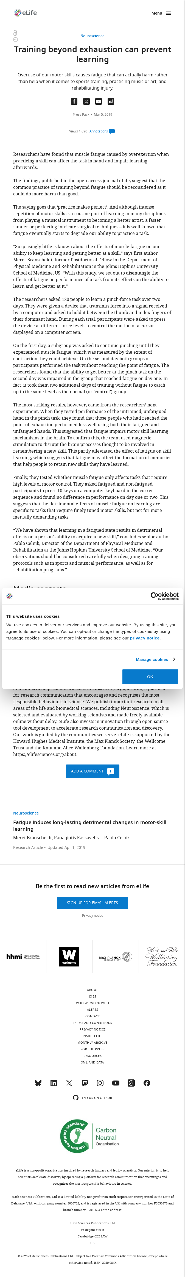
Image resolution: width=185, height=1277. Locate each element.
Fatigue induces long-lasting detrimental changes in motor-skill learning (89, 826)
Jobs (92, 996)
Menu (157, 13)
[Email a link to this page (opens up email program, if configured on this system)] (98, 101)
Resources (92, 1056)
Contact (92, 1016)
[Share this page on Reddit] (111, 101)
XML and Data (92, 1062)
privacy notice (145, 638)
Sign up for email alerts (92, 903)
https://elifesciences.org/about (44, 754)
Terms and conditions (92, 1023)
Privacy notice (92, 915)
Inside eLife (93, 1036)
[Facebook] (147, 1085)
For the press (93, 1049)
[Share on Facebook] (74, 101)
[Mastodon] (85, 1085)
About (92, 990)
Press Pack (81, 114)
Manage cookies (152, 659)
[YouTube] (116, 1085)
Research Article (28, 848)
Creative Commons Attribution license (119, 1256)
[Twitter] (69, 1085)
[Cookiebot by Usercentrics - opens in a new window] (155, 596)
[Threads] (131, 1085)
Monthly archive (92, 1042)
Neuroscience (92, 36)
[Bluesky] (38, 1085)
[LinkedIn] (54, 1085)
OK (150, 676)
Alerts (92, 1009)
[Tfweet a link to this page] (86, 101)
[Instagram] (100, 1085)
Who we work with (92, 1003)
